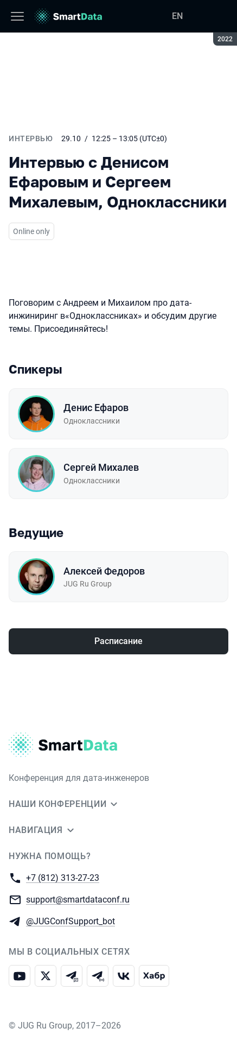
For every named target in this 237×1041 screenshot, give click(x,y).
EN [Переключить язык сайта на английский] (177, 16)
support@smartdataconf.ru (78, 899)
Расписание (118, 641)
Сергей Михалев (101, 467)
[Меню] (17, 16)
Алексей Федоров (104, 571)
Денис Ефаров (96, 407)
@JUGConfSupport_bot (70, 920)
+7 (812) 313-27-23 (62, 877)
